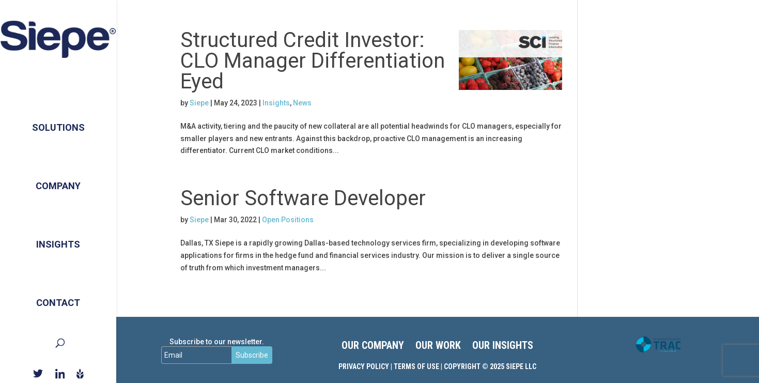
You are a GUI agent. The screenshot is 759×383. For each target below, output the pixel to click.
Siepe (199, 103)
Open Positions (288, 220)
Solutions (58, 118)
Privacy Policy (363, 366)
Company (58, 179)
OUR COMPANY (373, 346)
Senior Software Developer (303, 198)
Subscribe (252, 355)
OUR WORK (438, 346)
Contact (58, 300)
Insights (58, 239)
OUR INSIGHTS (502, 346)
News (302, 103)
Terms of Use (416, 366)
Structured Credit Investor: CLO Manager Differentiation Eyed (312, 61)
